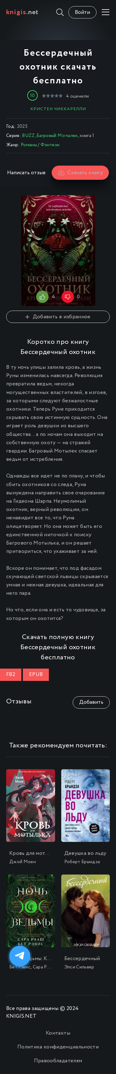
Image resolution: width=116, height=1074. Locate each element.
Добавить (91, 702)
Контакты (58, 1033)
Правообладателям (58, 1061)
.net (22, 12)
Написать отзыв (26, 173)
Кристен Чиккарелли (58, 109)
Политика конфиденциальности (58, 1047)
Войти (82, 12)
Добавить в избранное (57, 317)
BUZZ (28, 135)
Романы (29, 145)
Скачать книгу (80, 173)
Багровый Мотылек (57, 135)
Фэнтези (50, 145)
